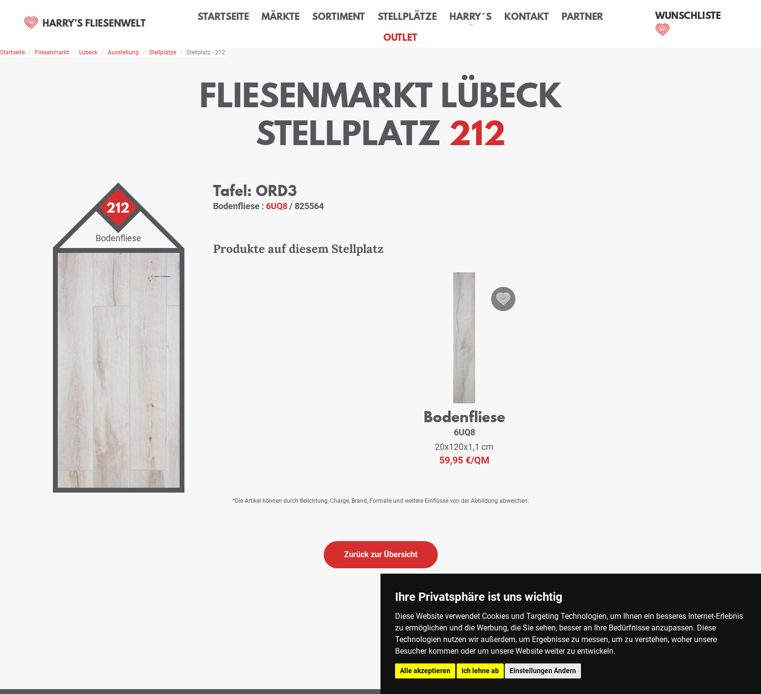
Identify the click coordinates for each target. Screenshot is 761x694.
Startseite (223, 16)
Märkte (280, 16)
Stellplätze (407, 16)
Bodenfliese (464, 416)
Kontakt (526, 16)
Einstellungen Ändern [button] (543, 671)
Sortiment (338, 16)
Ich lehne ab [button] (480, 671)
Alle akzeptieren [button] (425, 671)
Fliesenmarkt (52, 52)
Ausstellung (123, 52)
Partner (582, 16)
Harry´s (470, 16)
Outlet (400, 37)
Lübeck (88, 52)
